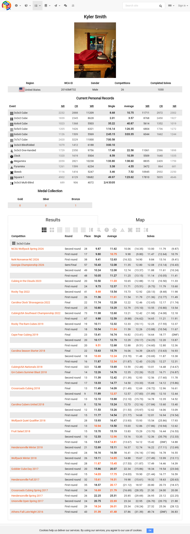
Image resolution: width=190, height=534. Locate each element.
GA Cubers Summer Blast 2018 (29, 372)
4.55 (131, 166)
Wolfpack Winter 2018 (24, 458)
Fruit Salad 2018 (20, 431)
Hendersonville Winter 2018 (27, 447)
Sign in (183, 5)
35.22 (111, 123)
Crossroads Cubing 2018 (25, 388)
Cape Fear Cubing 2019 (24, 334)
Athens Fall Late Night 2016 (27, 511)
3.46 (112, 171)
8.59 (112, 155)
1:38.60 (129, 161)
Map (140, 219)
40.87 (130, 123)
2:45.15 (110, 134)
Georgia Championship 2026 (27, 264)
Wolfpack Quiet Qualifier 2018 (28, 420)
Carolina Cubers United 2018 (27, 404)
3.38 (112, 166)
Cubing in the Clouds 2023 (26, 280)
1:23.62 (129, 177)
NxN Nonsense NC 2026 (25, 259)
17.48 (111, 150)
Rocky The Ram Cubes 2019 (27, 323)
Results (53, 219)
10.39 (130, 155)
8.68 (112, 112)
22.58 (130, 150)
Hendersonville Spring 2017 (27, 495)
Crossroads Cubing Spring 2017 (29, 490)
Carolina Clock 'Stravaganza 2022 (30, 302)
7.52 (131, 171)
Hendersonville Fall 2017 (25, 479)
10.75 (130, 112)
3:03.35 (129, 134)
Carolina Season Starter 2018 (28, 350)
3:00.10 (110, 144)
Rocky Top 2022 (20, 291)
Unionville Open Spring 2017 (27, 501)
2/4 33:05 (109, 182)
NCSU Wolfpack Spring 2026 (27, 248)
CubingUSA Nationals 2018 (26, 366)
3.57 (131, 118)
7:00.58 (110, 139)
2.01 (112, 118)
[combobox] (143, 5)
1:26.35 (129, 128)
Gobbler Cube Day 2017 (24, 468)
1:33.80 (110, 161)
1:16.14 (110, 128)
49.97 (111, 177)
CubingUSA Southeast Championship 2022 (35, 313)
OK (150, 530)
